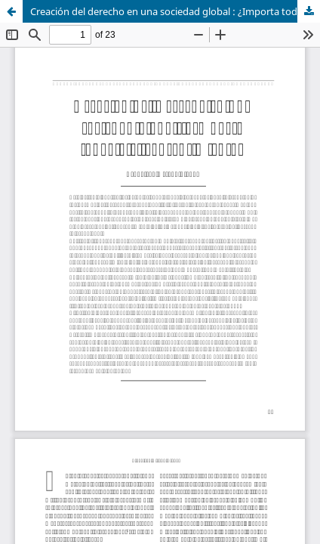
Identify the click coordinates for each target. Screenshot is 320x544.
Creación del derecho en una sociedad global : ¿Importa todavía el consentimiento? (175, 11)
